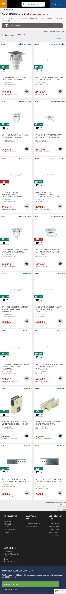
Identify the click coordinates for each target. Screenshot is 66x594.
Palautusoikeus (54, 526)
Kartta (7, 559)
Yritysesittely (8, 521)
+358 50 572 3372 (11, 562)
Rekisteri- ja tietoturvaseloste (9, 528)
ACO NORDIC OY (6, 9)
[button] (26, 91)
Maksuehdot (53, 532)
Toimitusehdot (54, 529)
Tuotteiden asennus (33, 524)
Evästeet (6, 532)
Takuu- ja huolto (31, 526)
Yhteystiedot (8, 524)
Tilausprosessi (54, 524)
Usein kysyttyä (54, 535)
